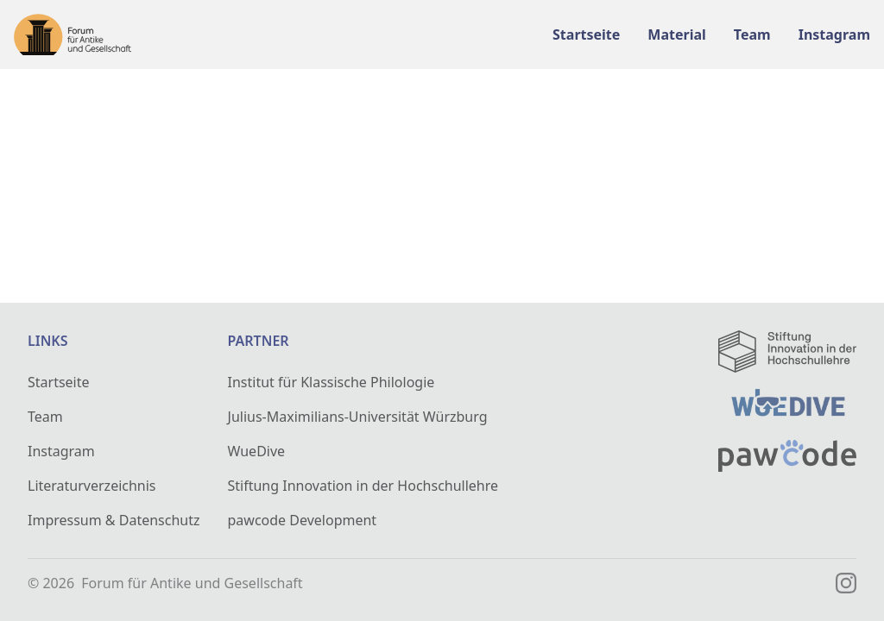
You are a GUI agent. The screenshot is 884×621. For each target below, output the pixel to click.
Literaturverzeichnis (92, 485)
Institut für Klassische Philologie (331, 382)
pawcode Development (302, 520)
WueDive (257, 451)
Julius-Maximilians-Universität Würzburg (358, 416)
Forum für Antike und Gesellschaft (191, 583)
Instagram (61, 451)
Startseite (59, 382)
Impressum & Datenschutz (114, 520)
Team (45, 416)
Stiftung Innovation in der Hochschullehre (363, 485)
